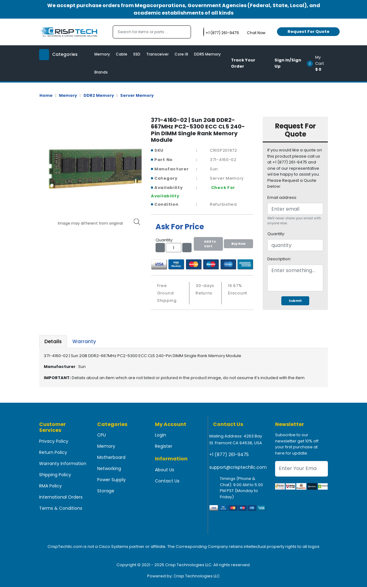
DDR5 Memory (207, 54)
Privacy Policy (53, 441)
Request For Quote (308, 31)
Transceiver (157, 54)
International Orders (61, 497)
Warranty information (62, 463)
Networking (109, 468)
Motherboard (111, 457)
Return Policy (53, 452)
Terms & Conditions (60, 508)
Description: (279, 259)
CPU (101, 435)
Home (45, 95)
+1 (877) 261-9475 (229, 454)
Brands (101, 72)
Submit (295, 300)
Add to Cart (208, 244)
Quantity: (276, 234)
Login (160, 435)
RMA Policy (50, 486)
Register (163, 446)
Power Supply (111, 480)
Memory (102, 54)
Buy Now (238, 243)
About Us (164, 470)
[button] (319, 63)
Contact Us (167, 481)
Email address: (282, 197)
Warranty (84, 341)
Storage (105, 491)
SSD (136, 54)
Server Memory (137, 95)
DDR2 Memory (99, 95)
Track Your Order (243, 63)
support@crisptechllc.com (238, 467)
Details (53, 341)
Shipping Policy (55, 475)
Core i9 (181, 54)
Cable (121, 54)
